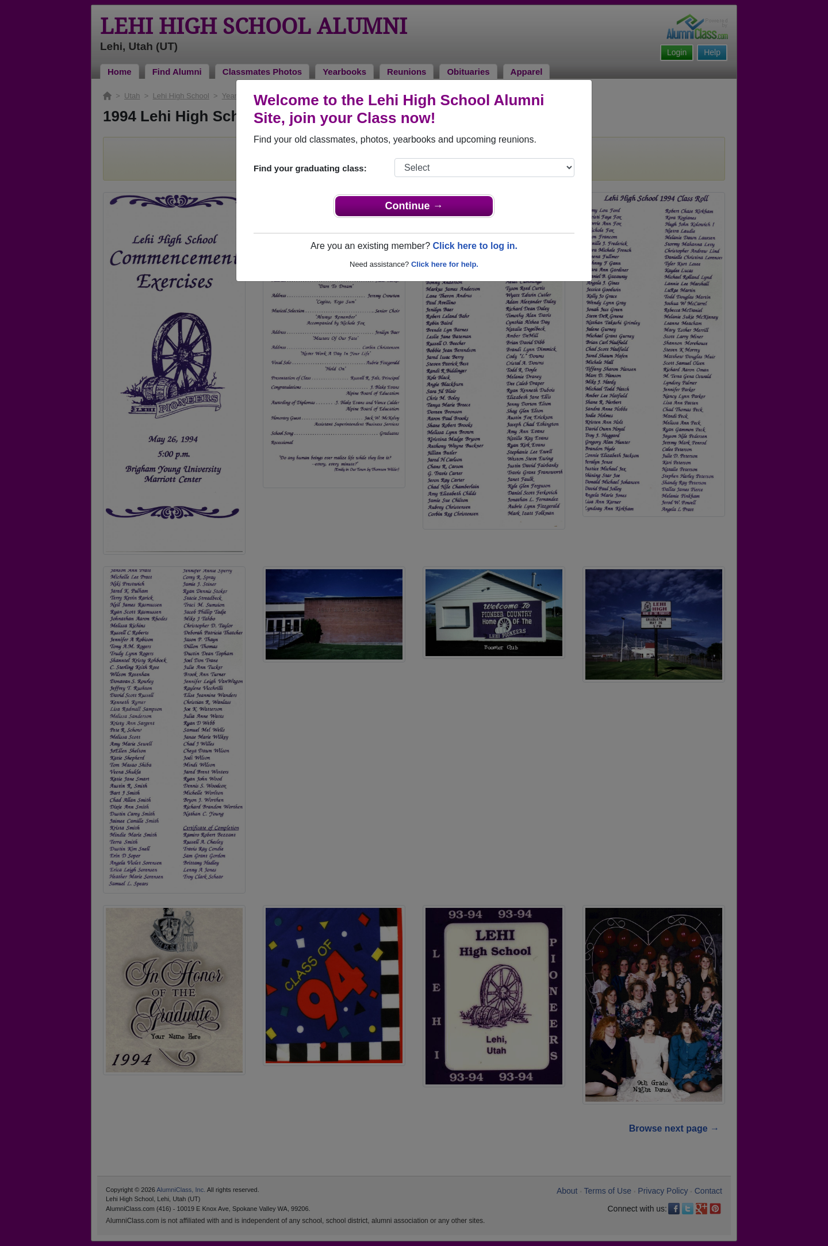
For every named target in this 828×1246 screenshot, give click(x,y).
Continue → (414, 206)
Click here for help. (444, 264)
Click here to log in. (475, 246)
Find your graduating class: (310, 168)
